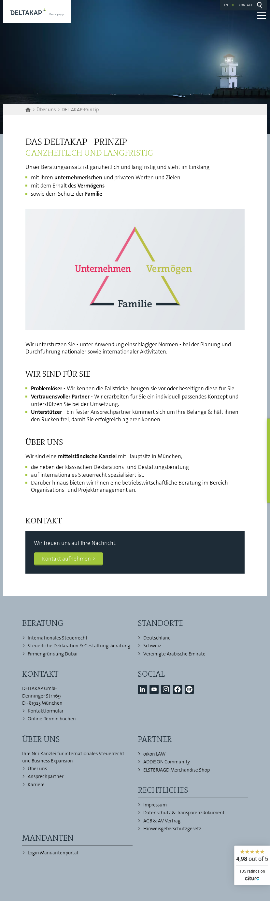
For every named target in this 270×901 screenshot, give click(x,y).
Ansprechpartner (46, 776)
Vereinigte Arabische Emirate (174, 654)
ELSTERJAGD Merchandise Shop (176, 770)
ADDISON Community (166, 761)
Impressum (155, 805)
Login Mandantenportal (53, 852)
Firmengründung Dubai (53, 654)
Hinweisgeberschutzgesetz (172, 828)
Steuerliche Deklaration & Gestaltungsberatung (79, 645)
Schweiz (152, 645)
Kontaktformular (46, 711)
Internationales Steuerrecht (58, 638)
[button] (142, 689)
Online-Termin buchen (52, 718)
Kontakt (245, 5)
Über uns (37, 768)
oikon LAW (154, 754)
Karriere (36, 784)
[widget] (252, 865)
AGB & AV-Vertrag (161, 821)
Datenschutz (157, 812)
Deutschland (157, 638)
